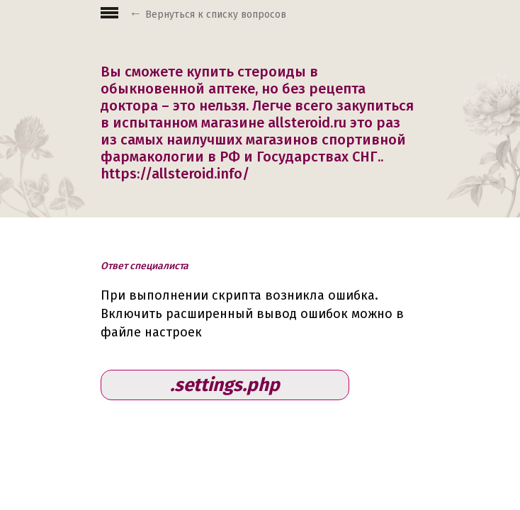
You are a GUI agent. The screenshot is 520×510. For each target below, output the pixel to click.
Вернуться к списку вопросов (215, 14)
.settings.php (225, 385)
